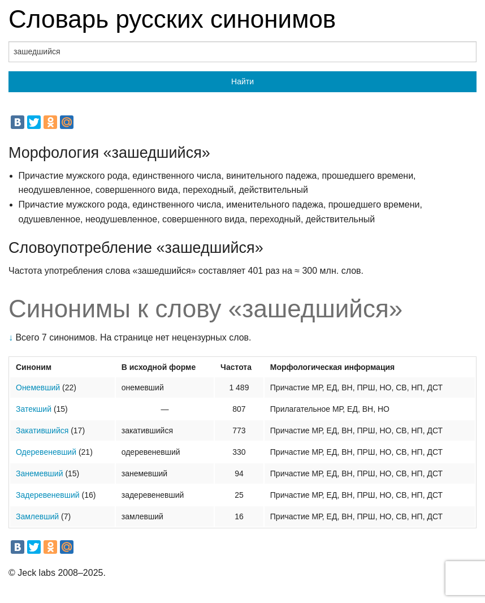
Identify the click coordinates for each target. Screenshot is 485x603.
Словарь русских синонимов (172, 19)
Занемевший (39, 473)
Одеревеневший (46, 451)
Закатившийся (42, 430)
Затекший (33, 409)
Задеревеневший (48, 494)
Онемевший (38, 387)
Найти (242, 81)
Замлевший (37, 516)
